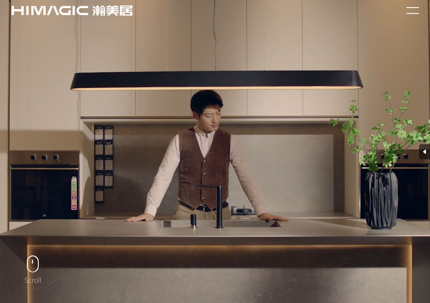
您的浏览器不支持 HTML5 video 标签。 (215, 151)
